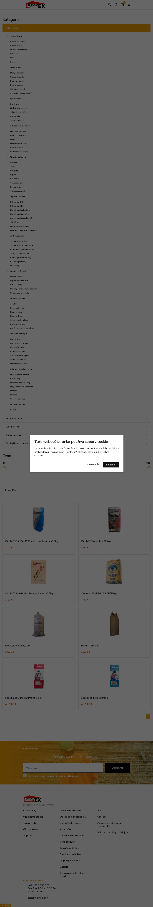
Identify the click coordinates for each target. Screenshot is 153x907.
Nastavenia (93, 464)
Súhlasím (111, 464)
